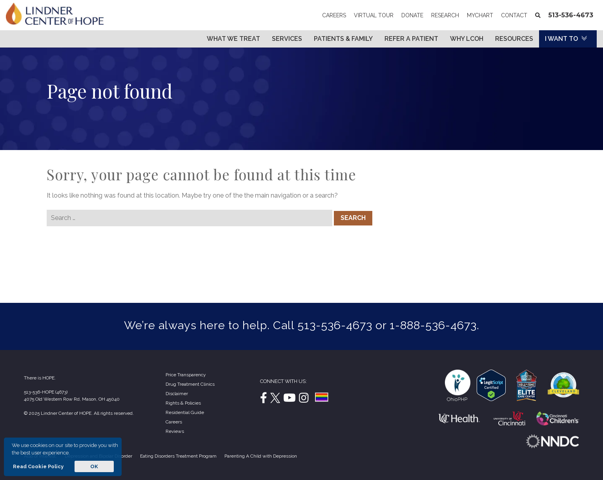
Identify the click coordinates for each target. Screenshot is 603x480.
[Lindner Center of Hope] (55, 22)
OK (94, 466)
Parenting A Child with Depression (260, 456)
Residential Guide (185, 412)
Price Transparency (186, 374)
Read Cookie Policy (38, 466)
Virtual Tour (373, 15)
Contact (514, 15)
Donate (412, 15)
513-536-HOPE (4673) (45, 392)
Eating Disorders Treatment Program (178, 456)
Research (445, 15)
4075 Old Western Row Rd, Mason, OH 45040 (72, 399)
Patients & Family (343, 38)
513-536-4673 (570, 15)
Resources (514, 38)
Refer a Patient (411, 38)
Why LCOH (466, 38)
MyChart (482, 15)
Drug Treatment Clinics (190, 384)
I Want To (561, 38)
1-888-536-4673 (433, 325)
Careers (334, 15)
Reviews (175, 431)
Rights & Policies (183, 403)
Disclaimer (177, 393)
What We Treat (233, 38)
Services (287, 38)
